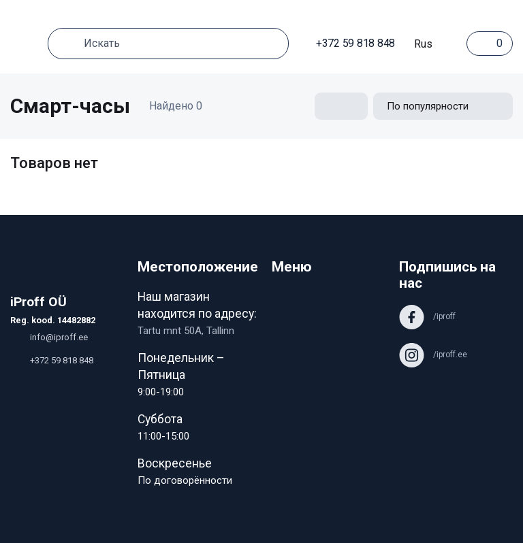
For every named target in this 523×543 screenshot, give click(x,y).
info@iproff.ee (49, 337)
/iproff (427, 316)
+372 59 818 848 (348, 43)
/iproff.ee (433, 354)
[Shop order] (443, 106)
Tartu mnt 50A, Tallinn (186, 331)
